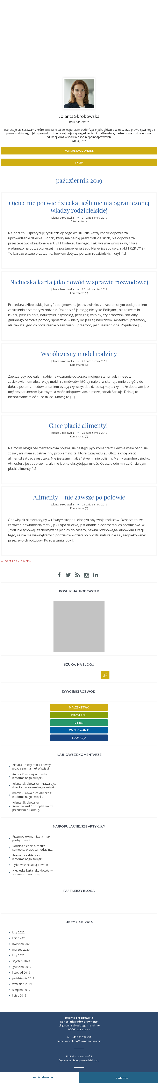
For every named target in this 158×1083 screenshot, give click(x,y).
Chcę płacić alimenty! (79, 425)
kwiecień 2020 (21, 944)
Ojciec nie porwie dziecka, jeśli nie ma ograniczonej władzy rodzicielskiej (79, 206)
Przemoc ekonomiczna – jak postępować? (31, 838)
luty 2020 (18, 955)
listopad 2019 (21, 972)
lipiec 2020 (19, 938)
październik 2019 (23, 978)
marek (16, 793)
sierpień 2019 (21, 990)
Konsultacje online (79, 150)
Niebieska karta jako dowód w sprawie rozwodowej (79, 282)
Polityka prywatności (79, 1056)
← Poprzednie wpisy (16, 561)
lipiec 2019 (19, 995)
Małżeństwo (79, 707)
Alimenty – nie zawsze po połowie (79, 497)
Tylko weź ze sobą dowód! (30, 865)
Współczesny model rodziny (79, 353)
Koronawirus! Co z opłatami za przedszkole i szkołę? (32, 808)
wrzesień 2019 (22, 984)
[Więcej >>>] (79, 141)
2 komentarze (79, 221)
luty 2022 (18, 932)
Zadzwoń (118, 1077)
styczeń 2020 (21, 961)
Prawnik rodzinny (79, 25)
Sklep (79, 162)
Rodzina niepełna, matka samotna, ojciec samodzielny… (32, 847)
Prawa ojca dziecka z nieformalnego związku (31, 776)
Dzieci (79, 722)
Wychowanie (79, 730)
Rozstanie (79, 715)
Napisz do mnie (39, 1077)
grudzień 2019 (21, 967)
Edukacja (79, 738)
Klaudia (17, 765)
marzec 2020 (21, 949)
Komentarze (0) (79, 293)
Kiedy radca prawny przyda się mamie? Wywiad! (31, 766)
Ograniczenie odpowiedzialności (79, 1060)
